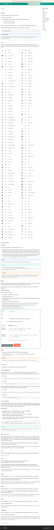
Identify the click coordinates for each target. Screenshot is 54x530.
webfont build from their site (34, 268)
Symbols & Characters (4, 335)
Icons (43, 11)
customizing (34, 37)
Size (2, 314)
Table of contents (45, 8)
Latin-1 (17, 25)
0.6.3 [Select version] (11, 3)
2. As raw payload (46, 19)
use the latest (39, 1)
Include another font (7, 345)
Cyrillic (14, 37)
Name (3, 310)
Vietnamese (45, 29)
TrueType (44, 14)
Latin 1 (32, 442)
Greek (44, 28)
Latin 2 (44, 25)
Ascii (43, 22)
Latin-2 (12, 37)
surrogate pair (34, 386)
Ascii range (20, 462)
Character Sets (44, 21)
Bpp (2, 318)
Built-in (43, 9)
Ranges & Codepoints (4, 329)
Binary (44, 15)
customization (11, 476)
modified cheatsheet (12, 428)
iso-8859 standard (11, 439)
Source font (4, 325)
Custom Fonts (44, 12)
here (5, 288)
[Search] (34, 4)
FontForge (9, 276)
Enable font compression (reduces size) (16, 321)
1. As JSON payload (46, 18)
